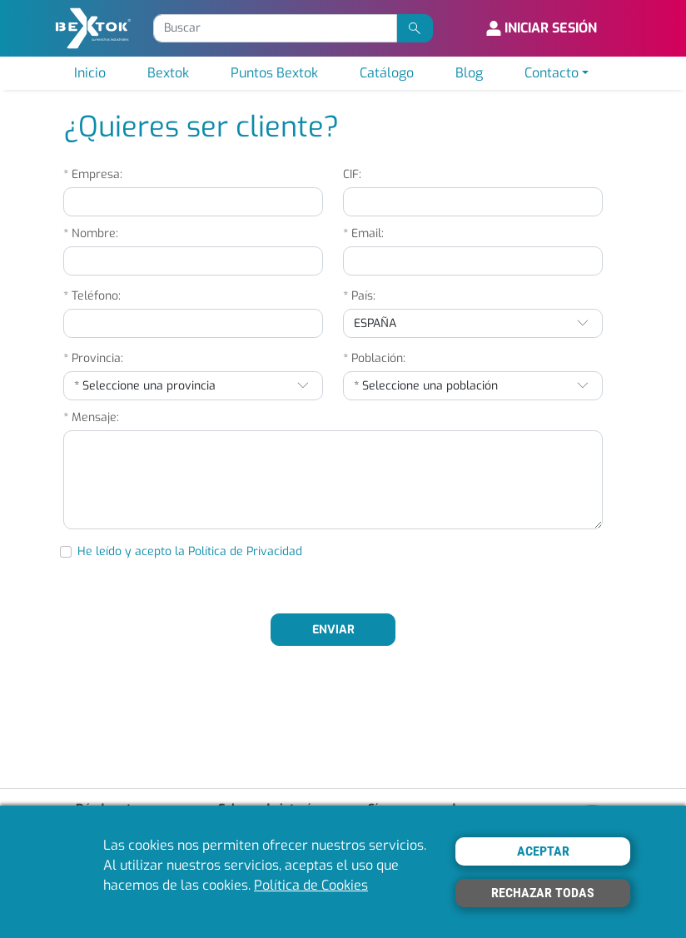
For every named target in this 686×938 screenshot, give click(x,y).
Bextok (168, 73)
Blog (469, 73)
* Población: (374, 358)
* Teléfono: (92, 296)
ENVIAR (333, 630)
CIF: (352, 174)
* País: (359, 296)
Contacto (551, 73)
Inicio (90, 73)
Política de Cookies (311, 885)
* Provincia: (93, 358)
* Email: (363, 233)
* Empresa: (92, 174)
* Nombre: (90, 233)
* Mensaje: (91, 417)
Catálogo (387, 73)
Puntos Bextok (274, 73)
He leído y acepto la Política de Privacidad (189, 551)
